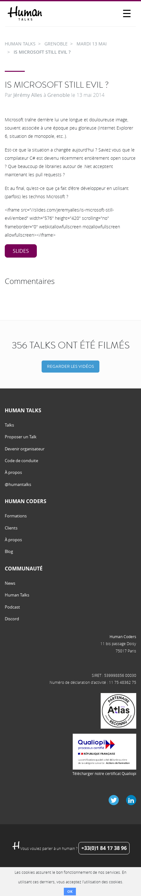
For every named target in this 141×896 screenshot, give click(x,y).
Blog (9, 551)
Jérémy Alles (27, 94)
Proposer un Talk (21, 437)
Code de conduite (21, 460)
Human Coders (123, 636)
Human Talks (17, 595)
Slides (21, 250)
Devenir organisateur (24, 449)
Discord (12, 619)
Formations (16, 516)
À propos (13, 472)
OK (69, 891)
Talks (9, 425)
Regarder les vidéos (70, 366)
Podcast (12, 607)
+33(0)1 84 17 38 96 (104, 848)
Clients (11, 528)
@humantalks (18, 484)
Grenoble (58, 94)
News (10, 583)
